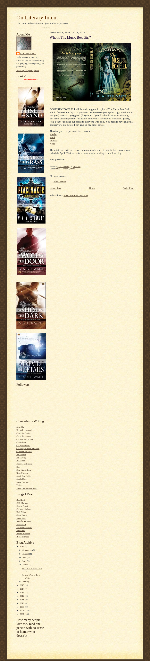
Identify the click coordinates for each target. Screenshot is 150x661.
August (25, 554)
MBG (58, 169)
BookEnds (21, 500)
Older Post (128, 188)
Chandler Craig (23, 433)
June (24, 557)
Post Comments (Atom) (76, 195)
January (26, 581)
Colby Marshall (23, 445)
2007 (22, 614)
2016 (22, 546)
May (24, 561)
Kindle (53, 134)
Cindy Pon (21, 442)
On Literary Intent (37, 17)
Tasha (18, 485)
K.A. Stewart (28, 53)
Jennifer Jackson (23, 521)
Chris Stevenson (23, 436)
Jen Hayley (21, 457)
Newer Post (55, 188)
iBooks (53, 140)
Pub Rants (20, 530)
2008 (22, 610)
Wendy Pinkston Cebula (27, 488)
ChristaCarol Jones (24, 439)
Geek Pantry (21, 515)
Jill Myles (20, 460)
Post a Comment (60, 182)
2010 (22, 603)
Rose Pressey (22, 473)
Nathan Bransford (24, 527)
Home (92, 188)
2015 (22, 585)
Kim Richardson (23, 470)
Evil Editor (21, 512)
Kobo (52, 143)
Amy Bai (20, 427)
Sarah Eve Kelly (23, 476)
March (25, 564)
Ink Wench (21, 454)
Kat (18, 467)
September (27, 550)
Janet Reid (21, 518)
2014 (22, 589)
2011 (22, 599)
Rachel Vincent (23, 533)
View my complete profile (27, 70)
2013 (22, 592)
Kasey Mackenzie (24, 464)
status (72, 169)
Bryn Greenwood (23, 430)
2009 (22, 607)
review (65, 169)
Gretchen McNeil (24, 451)
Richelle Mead (22, 537)
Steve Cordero (22, 482)
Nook (52, 137)
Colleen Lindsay (23, 509)
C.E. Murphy (22, 503)
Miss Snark (21, 524)
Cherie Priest (22, 506)
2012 (22, 596)
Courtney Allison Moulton (27, 448)
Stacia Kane (21, 479)
